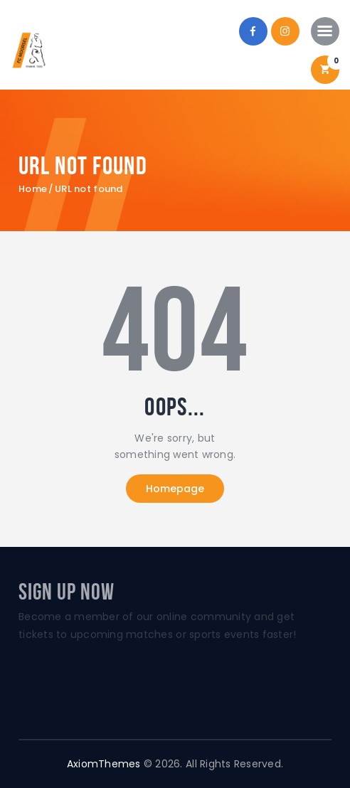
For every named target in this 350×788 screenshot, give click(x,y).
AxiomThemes (104, 764)
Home (32, 189)
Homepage (175, 488)
